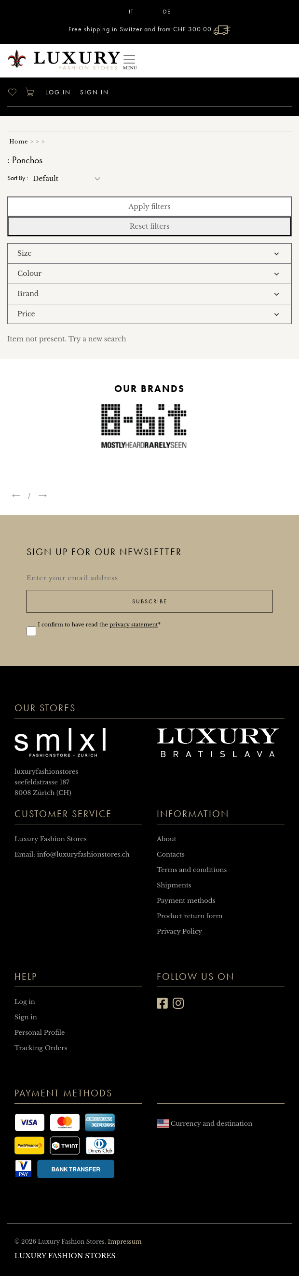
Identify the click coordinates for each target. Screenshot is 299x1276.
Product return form (189, 916)
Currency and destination (204, 1124)
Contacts (171, 854)
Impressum (124, 1241)
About (167, 839)
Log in (57, 92)
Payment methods (186, 901)
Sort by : (17, 178)
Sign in (94, 92)
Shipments (174, 885)
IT (131, 11)
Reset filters (150, 226)
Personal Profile (39, 1033)
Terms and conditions (192, 870)
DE (167, 11)
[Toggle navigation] (129, 60)
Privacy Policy (179, 931)
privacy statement (133, 624)
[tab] (149, 253)
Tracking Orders (40, 1048)
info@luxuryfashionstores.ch (83, 854)
